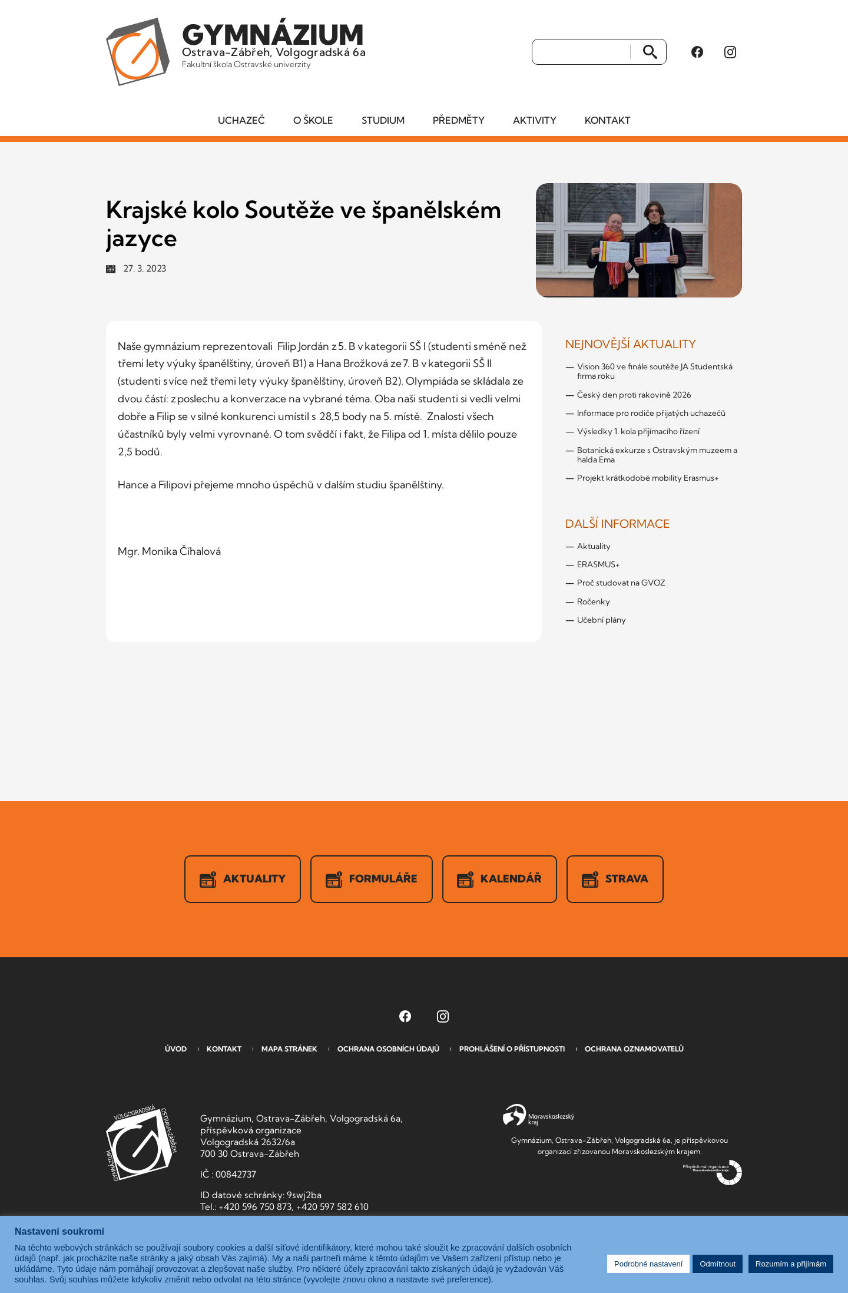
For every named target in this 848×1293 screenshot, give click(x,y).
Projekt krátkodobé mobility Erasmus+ (648, 478)
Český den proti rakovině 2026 (634, 395)
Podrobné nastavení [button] (648, 1263)
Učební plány (601, 620)
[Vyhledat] (581, 52)
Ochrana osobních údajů (388, 1049)
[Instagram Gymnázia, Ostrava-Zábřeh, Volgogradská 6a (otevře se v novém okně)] (730, 52)
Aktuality (594, 546)
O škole (313, 121)
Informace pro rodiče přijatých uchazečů (651, 413)
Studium (383, 121)
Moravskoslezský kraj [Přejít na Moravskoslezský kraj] (538, 1115)
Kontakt (608, 121)
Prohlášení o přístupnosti (512, 1049)
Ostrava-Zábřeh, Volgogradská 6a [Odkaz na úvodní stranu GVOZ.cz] (275, 44)
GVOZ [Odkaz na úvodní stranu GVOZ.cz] (141, 1143)
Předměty (459, 121)
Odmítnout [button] (718, 1263)
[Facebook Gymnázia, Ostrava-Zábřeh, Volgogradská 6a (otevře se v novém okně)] (697, 52)
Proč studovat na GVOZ (621, 583)
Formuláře (372, 880)
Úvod (176, 1049)
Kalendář (500, 880)
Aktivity (534, 121)
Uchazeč (241, 121)
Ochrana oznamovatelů (634, 1049)
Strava (615, 880)
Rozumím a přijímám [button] (791, 1263)
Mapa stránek (289, 1049)
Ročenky (593, 602)
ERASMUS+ (598, 565)
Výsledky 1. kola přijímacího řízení (638, 431)
